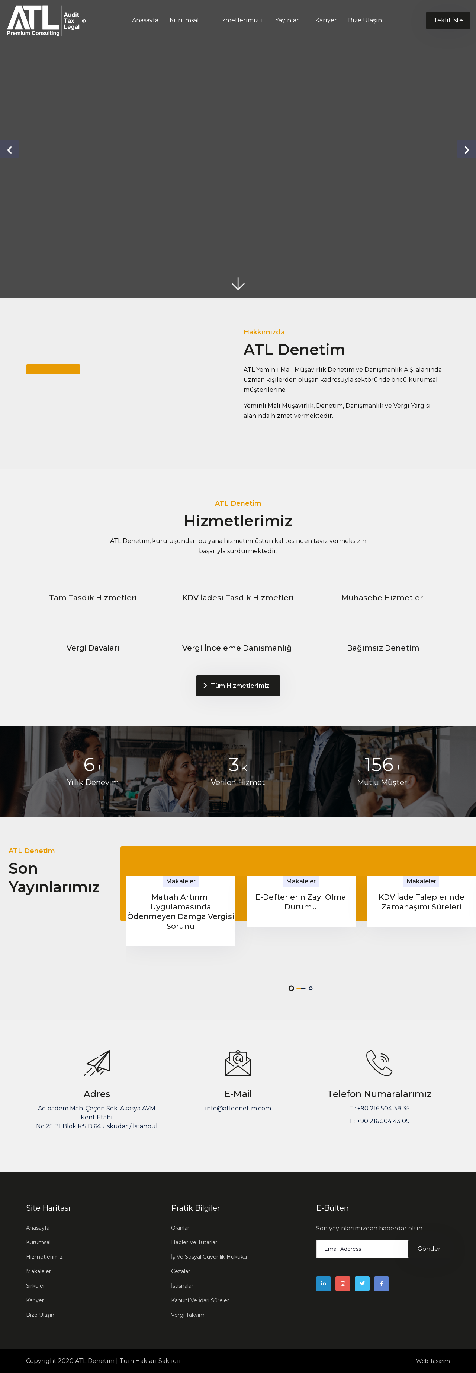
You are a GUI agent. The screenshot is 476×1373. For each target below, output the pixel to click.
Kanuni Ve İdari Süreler (200, 1300)
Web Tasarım (433, 1361)
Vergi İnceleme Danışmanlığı (238, 647)
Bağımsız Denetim (383, 647)
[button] (291, 988)
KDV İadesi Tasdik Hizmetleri (238, 597)
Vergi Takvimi (188, 1315)
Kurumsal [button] (184, 20)
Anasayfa (145, 20)
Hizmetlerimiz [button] (237, 20)
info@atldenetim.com (238, 1108)
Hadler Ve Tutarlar (194, 1242)
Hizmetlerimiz (44, 1256)
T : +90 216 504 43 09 (379, 1121)
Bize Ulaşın (365, 20)
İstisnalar (182, 1286)
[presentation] (9, 149)
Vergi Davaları (93, 647)
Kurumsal (38, 1242)
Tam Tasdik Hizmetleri (93, 597)
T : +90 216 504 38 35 (379, 1108)
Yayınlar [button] (287, 20)
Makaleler (38, 1271)
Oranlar (180, 1227)
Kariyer (326, 20)
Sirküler (35, 1286)
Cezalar (180, 1271)
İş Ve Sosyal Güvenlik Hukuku (209, 1256)
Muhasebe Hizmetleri (383, 597)
